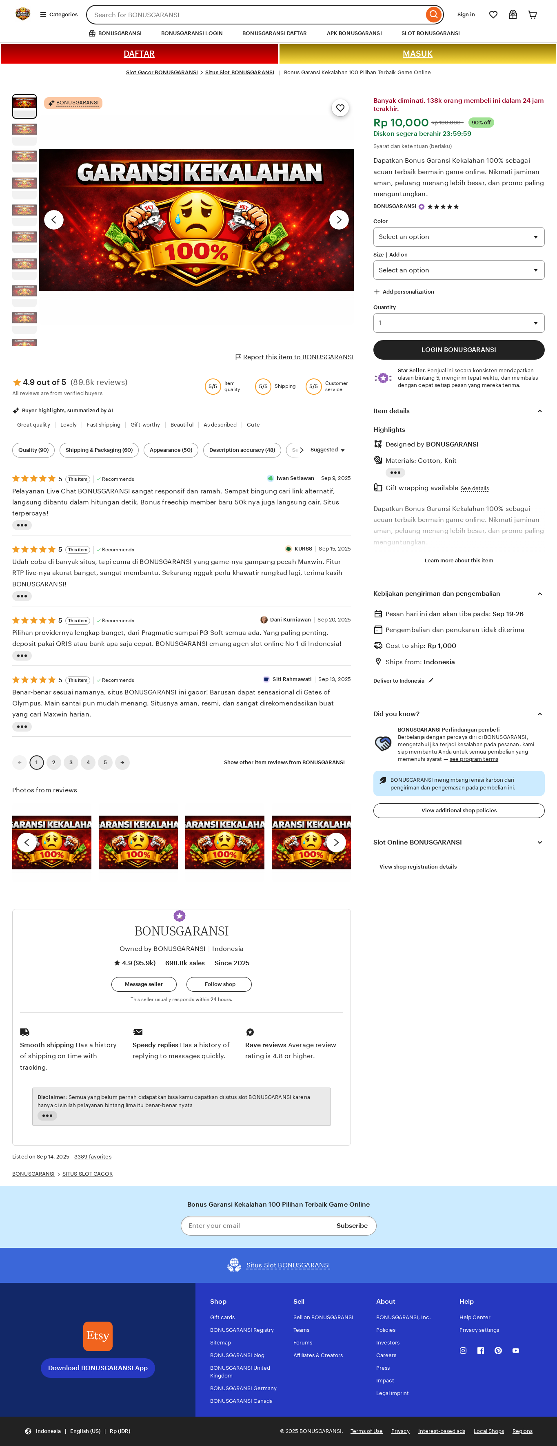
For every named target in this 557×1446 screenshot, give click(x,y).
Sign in (466, 14)
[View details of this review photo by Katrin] (311, 842)
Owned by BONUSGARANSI (163, 949)
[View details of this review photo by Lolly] (51, 842)
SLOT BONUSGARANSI (431, 33)
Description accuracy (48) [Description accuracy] (242, 450)
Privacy (400, 1431)
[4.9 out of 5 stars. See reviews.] (444, 206)
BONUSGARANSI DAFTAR (274, 33)
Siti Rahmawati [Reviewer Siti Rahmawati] (292, 679)
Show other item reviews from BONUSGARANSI (284, 762)
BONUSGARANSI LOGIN (192, 33)
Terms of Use (367, 1431)
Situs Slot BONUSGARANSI (239, 72)
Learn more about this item (459, 560)
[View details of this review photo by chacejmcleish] (138, 842)
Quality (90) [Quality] (33, 450)
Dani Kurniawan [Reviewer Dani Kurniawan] (290, 620)
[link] (19, 762)
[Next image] (339, 220)
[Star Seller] (421, 207)
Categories (59, 14)
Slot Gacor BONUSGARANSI (162, 72)
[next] (336, 842)
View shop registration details (418, 867)
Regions (523, 1431)
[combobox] (255, 14)
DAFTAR (139, 53)
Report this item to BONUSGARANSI (295, 357)
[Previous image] (54, 220)
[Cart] (532, 14)
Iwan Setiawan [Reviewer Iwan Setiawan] (296, 478)
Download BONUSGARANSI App (98, 1368)
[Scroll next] (301, 450)
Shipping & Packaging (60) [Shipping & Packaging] (99, 450)
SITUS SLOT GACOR (87, 1174)
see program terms (474, 759)
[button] (179, 916)
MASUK (418, 53)
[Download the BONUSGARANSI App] (98, 1336)
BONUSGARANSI (395, 206)
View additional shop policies (459, 810)
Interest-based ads (441, 1431)
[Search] (434, 14)
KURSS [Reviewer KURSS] (304, 549)
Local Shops (489, 1431)
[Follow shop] (219, 984)
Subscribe (352, 1225)
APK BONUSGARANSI (354, 33)
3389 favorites (92, 1157)
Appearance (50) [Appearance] (171, 450)
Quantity (384, 307)
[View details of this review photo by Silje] (224, 842)
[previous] (27, 842)
